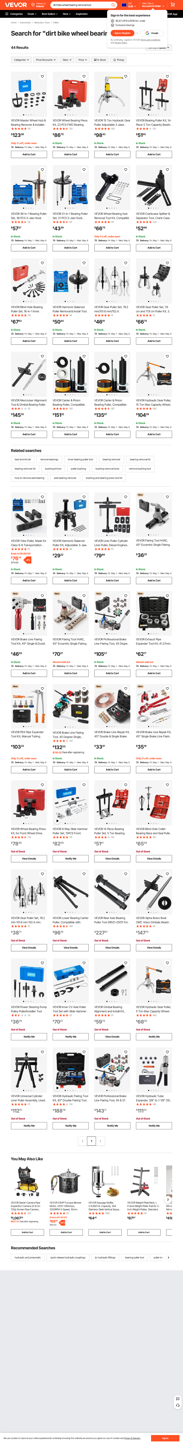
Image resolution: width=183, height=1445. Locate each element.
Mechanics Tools (41, 22)
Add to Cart (29, 154)
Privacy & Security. (132, 1438)
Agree (165, 1438)
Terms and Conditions (150, 39)
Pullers (56, 22)
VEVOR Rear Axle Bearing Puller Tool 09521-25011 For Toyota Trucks (111, 922)
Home (13, 22)
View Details (29, 858)
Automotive (25, 22)
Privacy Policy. (121, 42)
